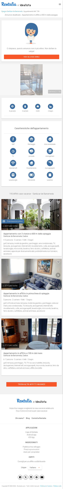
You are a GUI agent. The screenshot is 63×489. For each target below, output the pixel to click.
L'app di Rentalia (31, 432)
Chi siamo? (19, 418)
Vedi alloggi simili (32, 57)
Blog (28, 418)
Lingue (23, 467)
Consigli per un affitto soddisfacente (31, 461)
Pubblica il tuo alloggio (31, 447)
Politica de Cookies (46, 486)
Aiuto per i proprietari (31, 452)
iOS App (31, 437)
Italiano (35, 467)
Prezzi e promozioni (31, 449)
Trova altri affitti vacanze (31, 384)
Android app (31, 435)
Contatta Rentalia (39, 418)
